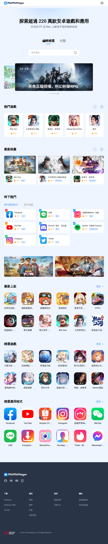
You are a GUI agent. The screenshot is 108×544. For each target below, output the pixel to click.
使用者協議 (83, 505)
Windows (7, 500)
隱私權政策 (83, 500)
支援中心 (57, 505)
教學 (31, 505)
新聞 (31, 500)
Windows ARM (10, 505)
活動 (31, 510)
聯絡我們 (57, 500)
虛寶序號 (32, 515)
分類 (63, 41)
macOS (7, 510)
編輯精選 (48, 41)
